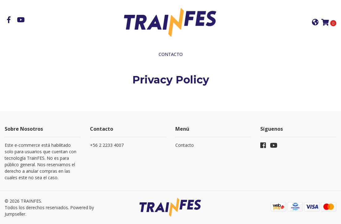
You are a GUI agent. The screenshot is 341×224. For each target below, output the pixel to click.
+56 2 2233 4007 (107, 145)
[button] (315, 23)
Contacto (171, 54)
